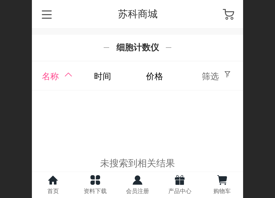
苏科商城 (138, 14)
